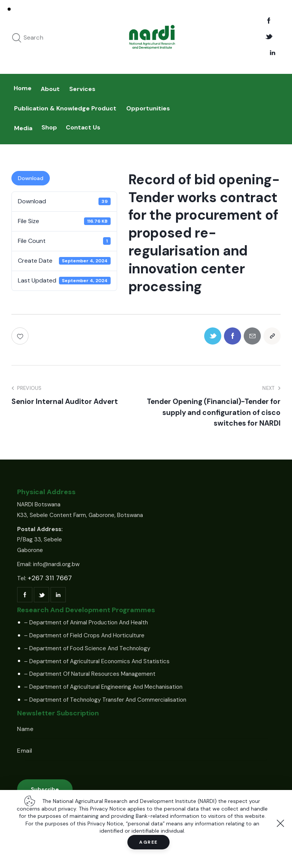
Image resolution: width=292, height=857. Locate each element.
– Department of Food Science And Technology (87, 648)
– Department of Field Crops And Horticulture (84, 635)
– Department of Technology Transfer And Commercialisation (105, 700)
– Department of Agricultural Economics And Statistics (97, 661)
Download (30, 178)
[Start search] (16, 38)
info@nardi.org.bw (56, 564)
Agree (148, 842)
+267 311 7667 (50, 578)
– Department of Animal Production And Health (86, 622)
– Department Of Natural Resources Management (90, 674)
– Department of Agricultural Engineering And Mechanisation (103, 687)
